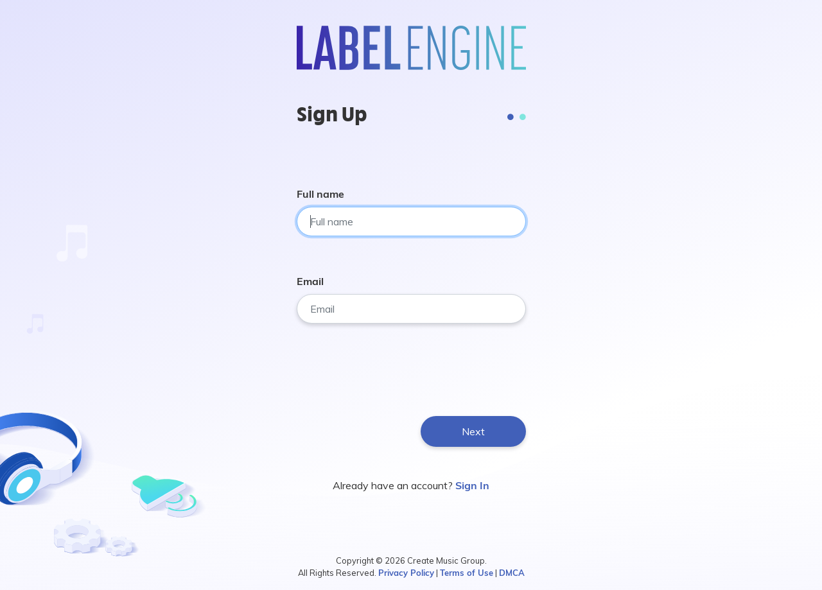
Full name (320, 193)
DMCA (512, 573)
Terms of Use (466, 573)
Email (310, 281)
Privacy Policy (406, 573)
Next (473, 431)
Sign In (472, 485)
